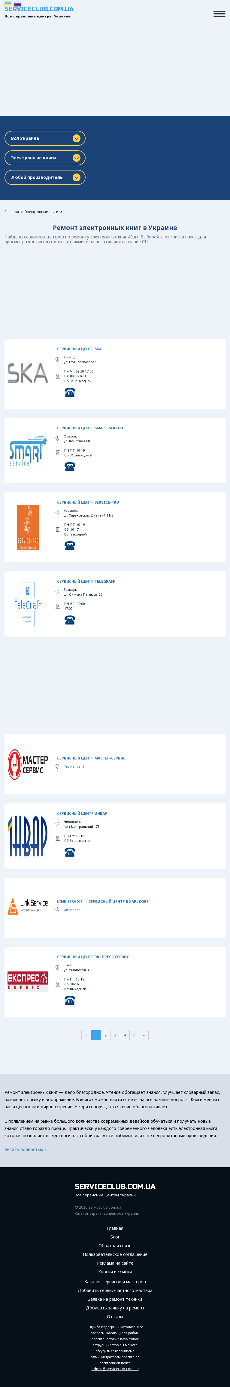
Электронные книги (41, 211)
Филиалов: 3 (74, 766)
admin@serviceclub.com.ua (115, 1368)
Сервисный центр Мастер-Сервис (91, 758)
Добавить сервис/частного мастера (115, 1290)
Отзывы (115, 1316)
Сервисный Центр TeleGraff (86, 581)
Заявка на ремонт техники (115, 1299)
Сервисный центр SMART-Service (90, 428)
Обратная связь (115, 1245)
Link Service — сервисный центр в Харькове (103, 901)
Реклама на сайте (115, 1263)
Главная (12, 211)
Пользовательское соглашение (115, 1254)
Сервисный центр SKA (79, 348)
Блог (115, 1237)
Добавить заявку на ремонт (115, 1308)
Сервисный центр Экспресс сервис (93, 956)
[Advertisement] (115, 71)
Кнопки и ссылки (115, 1272)
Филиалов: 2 (74, 909)
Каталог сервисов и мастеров (115, 1281)
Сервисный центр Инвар (82, 813)
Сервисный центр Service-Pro (88, 502)
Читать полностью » (26, 1149)
